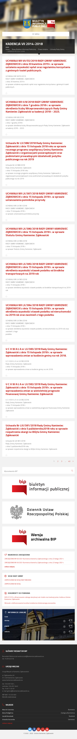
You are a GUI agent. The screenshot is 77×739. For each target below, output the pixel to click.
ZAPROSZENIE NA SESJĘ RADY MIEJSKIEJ (18, 580)
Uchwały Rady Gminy (57, 49)
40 (69, 461)
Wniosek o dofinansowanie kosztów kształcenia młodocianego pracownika (30, 603)
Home (8, 49)
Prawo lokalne (43, 49)
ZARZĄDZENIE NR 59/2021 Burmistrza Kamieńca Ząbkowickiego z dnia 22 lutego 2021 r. (34, 562)
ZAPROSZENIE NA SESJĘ (13, 584)
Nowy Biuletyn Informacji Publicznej (24, 49)
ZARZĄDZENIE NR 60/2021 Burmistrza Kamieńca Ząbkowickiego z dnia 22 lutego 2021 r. (34, 558)
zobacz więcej (10, 566)
